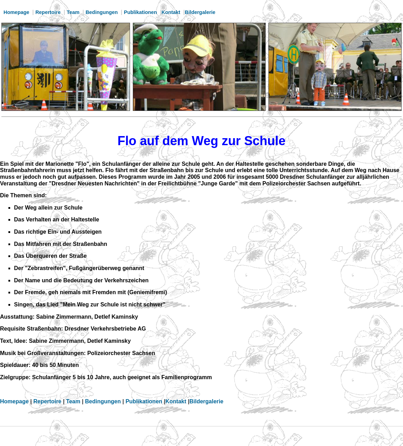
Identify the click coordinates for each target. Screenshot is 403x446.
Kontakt (171, 12)
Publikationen (140, 12)
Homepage (16, 12)
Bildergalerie (200, 12)
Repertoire (48, 12)
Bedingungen (102, 12)
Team (73, 12)
